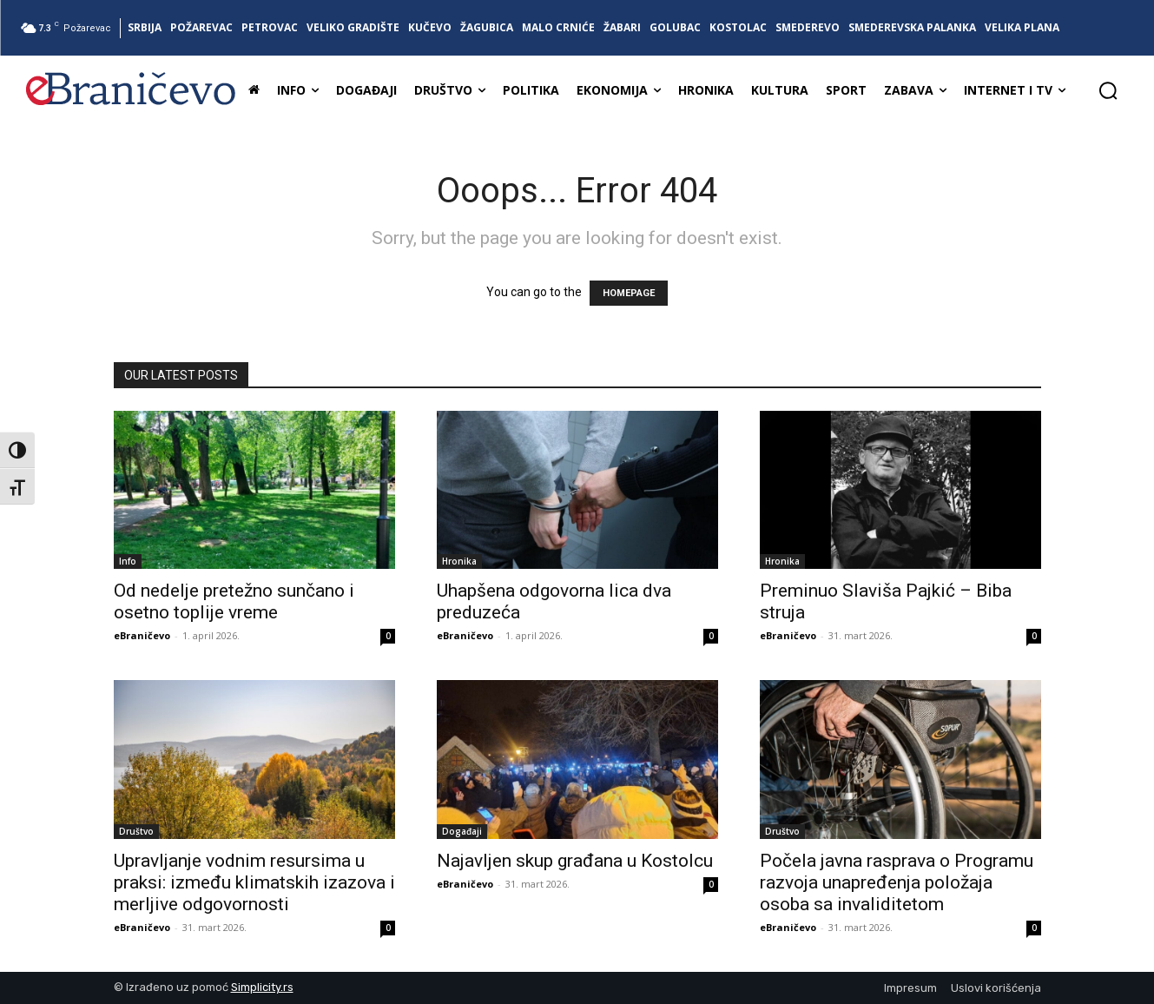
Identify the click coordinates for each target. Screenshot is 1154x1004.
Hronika (459, 561)
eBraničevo (142, 635)
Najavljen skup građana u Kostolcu (575, 860)
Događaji (462, 831)
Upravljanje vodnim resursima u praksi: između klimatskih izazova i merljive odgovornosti (254, 882)
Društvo (136, 831)
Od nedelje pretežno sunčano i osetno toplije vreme (234, 601)
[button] (1108, 90)
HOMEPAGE (629, 293)
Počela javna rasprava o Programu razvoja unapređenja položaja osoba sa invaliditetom (896, 882)
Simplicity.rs (262, 987)
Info (127, 561)
